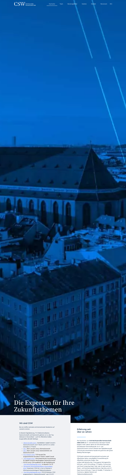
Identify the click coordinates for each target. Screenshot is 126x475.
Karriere (84, 4)
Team (61, 4)
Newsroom (103, 4)
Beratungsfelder (72, 4)
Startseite (52, 4)
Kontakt (93, 4)
